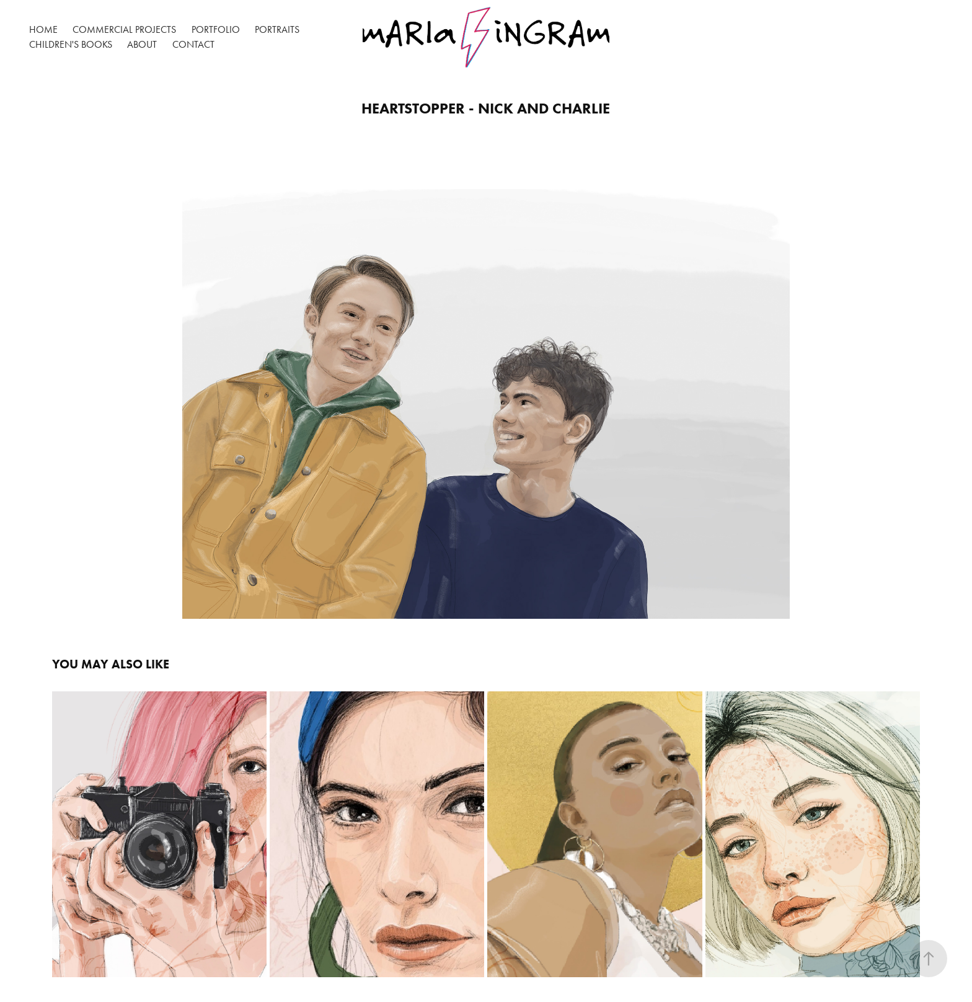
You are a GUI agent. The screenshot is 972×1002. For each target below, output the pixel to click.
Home (43, 29)
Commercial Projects (124, 29)
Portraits (277, 29)
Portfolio (216, 29)
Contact (193, 44)
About (142, 44)
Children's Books (70, 44)
